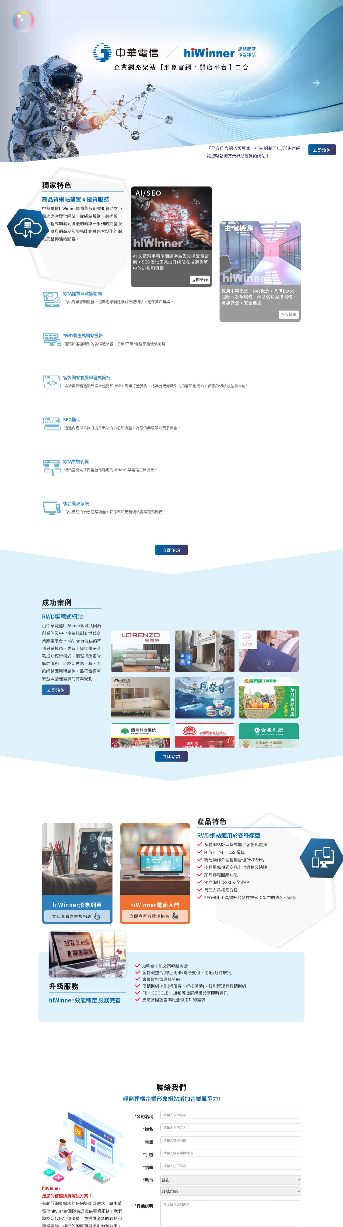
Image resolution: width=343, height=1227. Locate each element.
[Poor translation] (17, 1155)
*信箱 (148, 1171)
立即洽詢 (320, 151)
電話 (149, 1146)
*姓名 (148, 1133)
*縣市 (148, 1184)
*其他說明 (143, 1209)
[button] (26, 81)
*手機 (148, 1158)
